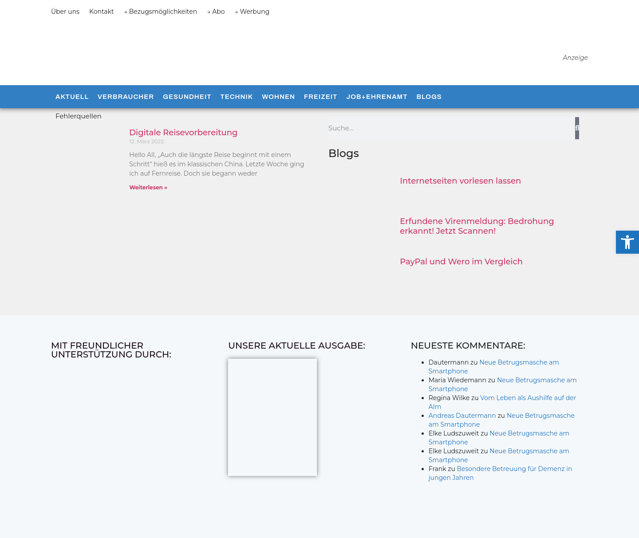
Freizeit (320, 96)
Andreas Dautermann (462, 416)
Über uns (65, 12)
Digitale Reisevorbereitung (183, 132)
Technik (236, 96)
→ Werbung (252, 12)
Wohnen (278, 96)
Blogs (429, 96)
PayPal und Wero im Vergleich (461, 262)
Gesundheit (187, 96)
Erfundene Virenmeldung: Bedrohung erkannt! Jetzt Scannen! (477, 226)
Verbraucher (126, 96)
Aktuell (72, 96)
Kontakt (101, 12)
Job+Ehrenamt (376, 96)
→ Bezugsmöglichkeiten (160, 12)
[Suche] (577, 128)
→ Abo (216, 12)
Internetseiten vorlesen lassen (460, 181)
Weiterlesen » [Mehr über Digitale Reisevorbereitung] (148, 187)
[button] (627, 242)
